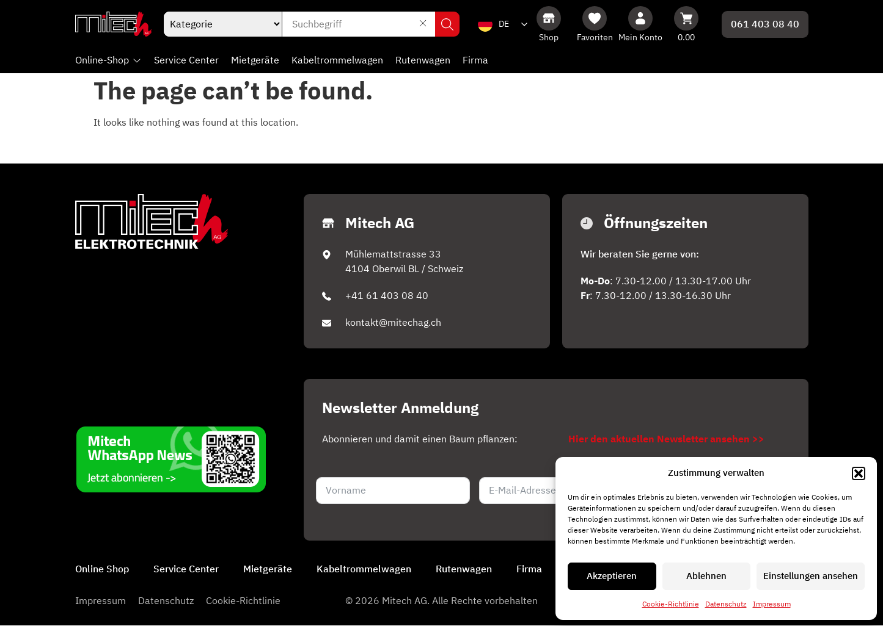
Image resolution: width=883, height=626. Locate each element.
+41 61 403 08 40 (386, 296)
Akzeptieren (612, 576)
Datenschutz (726, 604)
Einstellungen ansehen (810, 576)
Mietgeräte (267, 570)
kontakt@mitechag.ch (393, 322)
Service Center (186, 570)
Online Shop (102, 570)
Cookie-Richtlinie (670, 604)
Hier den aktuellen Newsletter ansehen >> (666, 439)
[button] (858, 473)
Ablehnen (706, 576)
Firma (529, 570)
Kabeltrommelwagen (364, 570)
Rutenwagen (464, 570)
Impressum (772, 604)
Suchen (447, 24)
